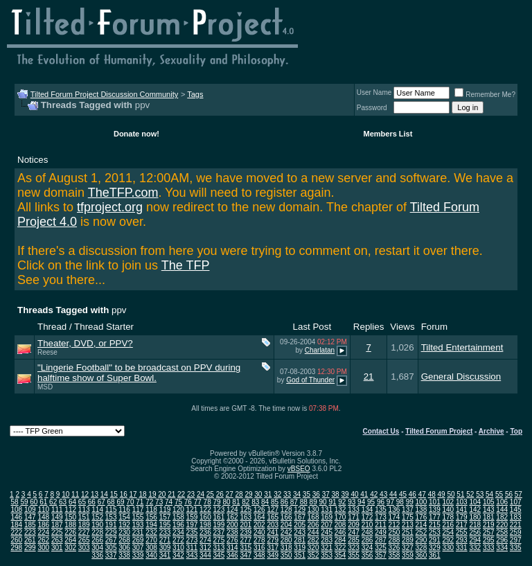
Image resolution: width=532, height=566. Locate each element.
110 (43, 509)
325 (381, 547)
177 (435, 517)
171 (354, 517)
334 (502, 547)
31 (268, 494)
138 (421, 509)
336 (97, 555)
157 (165, 517)
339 (138, 555)
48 (432, 494)
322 (340, 547)
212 (394, 525)
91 (332, 502)
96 (380, 502)
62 (53, 502)
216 (448, 525)
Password (372, 108)
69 (120, 502)
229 (111, 532)
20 (162, 494)
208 (340, 525)
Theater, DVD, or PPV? (85, 343)
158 (178, 517)
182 (502, 517)
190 (97, 525)
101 (435, 502)
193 (138, 525)
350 (286, 555)
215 (435, 525)
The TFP (185, 265)
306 (124, 547)
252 (421, 532)
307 (138, 547)
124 (232, 509)
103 (462, 502)
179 (462, 517)
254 (448, 532)
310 (178, 547)
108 (16, 509)
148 (43, 517)
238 (232, 532)
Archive (491, 431)
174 (394, 517)
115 (111, 509)
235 (192, 532)
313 (219, 547)
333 (489, 547)
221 (516, 525)
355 (354, 555)
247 (354, 532)
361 (435, 555)
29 (248, 494)
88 (304, 502)
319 (299, 547)
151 (84, 517)
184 (16, 525)
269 (138, 540)
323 (354, 547)
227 (84, 532)
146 (16, 517)
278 (259, 540)
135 (381, 509)
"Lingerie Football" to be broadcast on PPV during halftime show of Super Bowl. (138, 372)
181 (489, 517)
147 (30, 517)
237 (219, 532)
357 (381, 555)
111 (57, 509)
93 (351, 502)
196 (178, 525)
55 (499, 494)
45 (403, 494)
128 (286, 509)
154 (124, 517)
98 (400, 502)
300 (43, 547)
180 (475, 517)
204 (286, 525)
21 (369, 376)
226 (70, 532)
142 (475, 509)
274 (205, 540)
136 (394, 509)
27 (229, 494)
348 (259, 555)
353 (326, 555)
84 (265, 502)
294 (475, 540)
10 (65, 494)
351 (299, 555)
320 (313, 547)
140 (448, 509)
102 (448, 502)
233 (165, 532)
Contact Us (381, 431)
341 (165, 555)
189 (84, 525)
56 (509, 494)
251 (408, 532)
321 (326, 547)
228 (97, 532)
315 (245, 547)
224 (43, 532)
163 (245, 517)
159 (192, 517)
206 (313, 525)
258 (502, 532)
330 (448, 547)
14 (104, 494)
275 (219, 540)
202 (259, 525)
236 (205, 532)
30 (258, 494)
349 (272, 555)
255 (462, 532)
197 (192, 525)
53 (480, 494)
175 (408, 517)
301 (57, 547)
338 (124, 555)
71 (139, 502)
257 (489, 532)
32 (277, 494)
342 (178, 555)
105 (489, 502)
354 (340, 555)
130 (313, 509)
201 (245, 525)
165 (272, 517)
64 (72, 502)
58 (14, 502)
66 (92, 502)
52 (470, 494)
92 (342, 502)
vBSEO (298, 468)
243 (299, 532)
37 (326, 494)
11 (75, 494)
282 (313, 540)
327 (408, 547)
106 (502, 502)
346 (232, 555)
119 (165, 509)
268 (124, 540)
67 (101, 502)
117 (138, 509)
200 (232, 525)
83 (255, 502)
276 (232, 540)
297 (516, 540)
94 (361, 502)
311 (192, 547)
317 (272, 547)
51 (460, 494)
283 (326, 540)
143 (489, 509)
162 (232, 517)
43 (383, 494)
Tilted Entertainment (462, 347)
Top (516, 431)
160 (205, 517)
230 (124, 532)
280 (286, 540)
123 (219, 509)
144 (502, 509)
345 (219, 555)
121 (192, 509)
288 (394, 540)
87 (294, 502)
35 (306, 494)
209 (354, 525)
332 (475, 547)
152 (97, 517)
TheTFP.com (123, 193)
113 (84, 509)
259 (516, 532)
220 (502, 525)
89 (313, 502)
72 (149, 502)
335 (516, 547)
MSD (45, 387)
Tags (195, 94)
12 (85, 494)
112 (70, 509)
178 (448, 517)
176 (421, 517)
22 (181, 494)
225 (57, 532)
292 (448, 540)
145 (516, 509)
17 (133, 494)
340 (151, 555)
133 (354, 509)
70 (130, 502)
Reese (47, 352)
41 (364, 494)
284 (340, 540)
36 (316, 494)
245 (326, 532)
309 (165, 547)
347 (245, 555)
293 (462, 540)
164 (259, 517)
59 (24, 502)
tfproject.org (110, 207)
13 (94, 494)
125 (245, 509)
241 (272, 532)
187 (57, 525)
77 (198, 502)
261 (30, 540)
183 (516, 517)
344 (205, 555)
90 (322, 502)
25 (210, 494)
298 (16, 547)
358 (394, 555)
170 (340, 517)
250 (394, 532)
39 (344, 494)
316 (259, 547)
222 (16, 532)
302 (70, 547)
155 (138, 517)
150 (70, 517)
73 (159, 502)
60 (33, 502)
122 (205, 509)
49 (441, 494)
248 (367, 532)
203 (272, 525)
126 (259, 509)
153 (111, 517)
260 (16, 540)
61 (43, 502)
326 (394, 547)
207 (326, 525)
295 (489, 540)
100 (421, 502)
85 (274, 502)
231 (138, 532)
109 (30, 509)
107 (516, 502)
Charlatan (320, 350)
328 (421, 547)
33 (287, 494)
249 (381, 532)
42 (374, 494)
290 (421, 540)
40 (354, 494)
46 (412, 494)
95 (371, 502)
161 (219, 517)
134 (367, 509)
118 (151, 509)
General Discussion (461, 376)
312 (205, 547)
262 (43, 540)
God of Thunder (310, 380)
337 (111, 555)
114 (97, 509)
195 (165, 525)
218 (475, 525)
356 (367, 555)
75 (178, 502)
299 (30, 547)
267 (111, 540)
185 (30, 525)
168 (313, 517)
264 (70, 540)
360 (421, 555)
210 (367, 525)
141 (462, 509)
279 (272, 540)
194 (151, 525)
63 (62, 502)
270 (151, 540)
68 (111, 502)
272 (178, 540)
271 (165, 540)
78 (207, 502)
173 (381, 517)
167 (299, 517)
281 (299, 540)
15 (114, 494)
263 (57, 540)
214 (421, 525)
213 (408, 525)
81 (236, 502)
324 (367, 547)
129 (299, 509)
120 (178, 509)
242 (286, 532)
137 (408, 509)
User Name (374, 92)
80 (226, 502)
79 (217, 502)
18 (142, 494)
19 (152, 494)
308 (151, 547)
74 (168, 502)
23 (191, 494)
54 (489, 494)
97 (390, 502)
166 (286, 517)
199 (219, 525)
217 (462, 525)
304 (97, 547)
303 (84, 547)
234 (178, 532)
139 (435, 509)
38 (335, 494)
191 (111, 525)
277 (245, 540)
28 (239, 494)
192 (124, 525)
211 (381, 525)
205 (299, 525)
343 (192, 555)
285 (354, 540)
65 (82, 502)
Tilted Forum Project (438, 431)
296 (502, 540)
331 (462, 547)
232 (151, 532)
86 (284, 502)
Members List (387, 134)
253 (435, 532)
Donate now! (136, 134)
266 (97, 540)
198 (205, 525)
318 (286, 547)
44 (393, 494)
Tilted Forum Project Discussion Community (104, 94)
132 (340, 509)
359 (408, 555)
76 (188, 502)
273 (192, 540)
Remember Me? (484, 94)
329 (435, 547)
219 (489, 525)
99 (410, 502)
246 (340, 532)
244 (313, 532)
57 (518, 494)
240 (259, 532)
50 (450, 494)
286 (367, 540)
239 (245, 532)
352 (313, 555)
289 (408, 540)
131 (326, 509)
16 (123, 494)
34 (297, 494)
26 (220, 494)
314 (232, 547)
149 (57, 517)
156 (151, 517)
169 (326, 517)
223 (30, 532)
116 (124, 509)
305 (111, 547)
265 (84, 540)
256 (475, 532)
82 (245, 502)
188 (70, 525)
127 (272, 509)
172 (367, 517)
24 (200, 494)
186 (43, 525)
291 (435, 540)
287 (381, 540)
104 (475, 502)
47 (422, 494)
